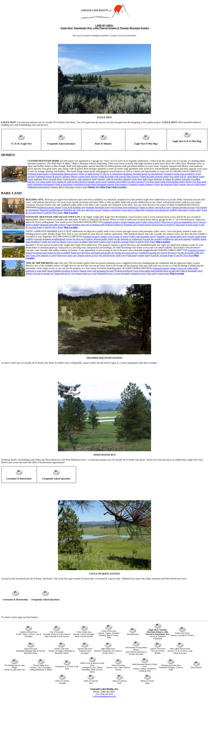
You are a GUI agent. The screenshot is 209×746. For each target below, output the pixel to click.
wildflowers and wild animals (177, 239)
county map (81, 187)
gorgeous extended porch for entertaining (143, 174)
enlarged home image (38, 174)
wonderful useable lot (149, 253)
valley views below (151, 222)
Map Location (119, 187)
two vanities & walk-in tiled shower (69, 182)
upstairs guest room (97, 182)
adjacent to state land (36, 271)
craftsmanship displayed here (64, 174)
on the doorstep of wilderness (128, 239)
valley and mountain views (142, 236)
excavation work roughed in (125, 207)
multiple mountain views (98, 207)
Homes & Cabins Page (99, 187)
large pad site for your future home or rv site (75, 273)
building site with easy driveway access (82, 210)
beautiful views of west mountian (113, 273)
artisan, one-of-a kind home (192, 184)
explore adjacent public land (99, 239)
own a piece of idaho (77, 242)
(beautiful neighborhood (51, 210)
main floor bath (139, 179)
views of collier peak (188, 268)
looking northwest (114, 224)
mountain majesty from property (113, 184)
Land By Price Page (53, 212)
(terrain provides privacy (183, 207)
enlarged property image (49, 207)
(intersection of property (163, 224)
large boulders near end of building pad (85, 224)
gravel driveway (169, 253)
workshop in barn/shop (85, 184)
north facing (144, 224)
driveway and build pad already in (98, 253)
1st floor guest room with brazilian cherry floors (168, 182)
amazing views (139, 273)
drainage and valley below (52, 224)
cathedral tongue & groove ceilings (53, 176)
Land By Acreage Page (123, 242)
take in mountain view (191, 271)
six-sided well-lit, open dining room (187, 176)
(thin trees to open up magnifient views (179, 222)
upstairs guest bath (117, 182)
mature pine (134, 222)
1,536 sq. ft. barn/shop (111, 174)
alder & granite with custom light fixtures (119, 176)
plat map (69, 187)
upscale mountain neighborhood (50, 239)
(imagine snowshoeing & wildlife (161, 210)
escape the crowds (152, 239)
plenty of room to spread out (39, 273)
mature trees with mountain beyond (96, 271)
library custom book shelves (84, 176)
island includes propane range (154, 176)
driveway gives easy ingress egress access (77, 255)
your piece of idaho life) (133, 210)
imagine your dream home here (171, 236)
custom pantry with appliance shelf (80, 179)
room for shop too (75, 239)
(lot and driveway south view (112, 255)
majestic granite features (141, 184)
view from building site (74, 207)
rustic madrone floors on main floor (44, 179)
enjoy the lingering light (166, 184)
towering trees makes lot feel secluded (51, 253)
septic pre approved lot (126, 253)
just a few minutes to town (44, 255)
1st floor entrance (136, 182)
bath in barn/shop (64, 184)
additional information (38, 187)
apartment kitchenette (44, 184)
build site (75, 253)
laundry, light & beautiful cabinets (114, 179)
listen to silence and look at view (155, 207)
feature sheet (57, 187)
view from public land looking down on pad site (156, 271)
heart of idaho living (89, 174)
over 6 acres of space (118, 236)
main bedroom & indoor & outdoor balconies (170, 179)
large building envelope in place (63, 271)
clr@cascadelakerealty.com (104, 696)
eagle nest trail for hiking (54, 242)
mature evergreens (111, 210)
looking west (131, 224)
